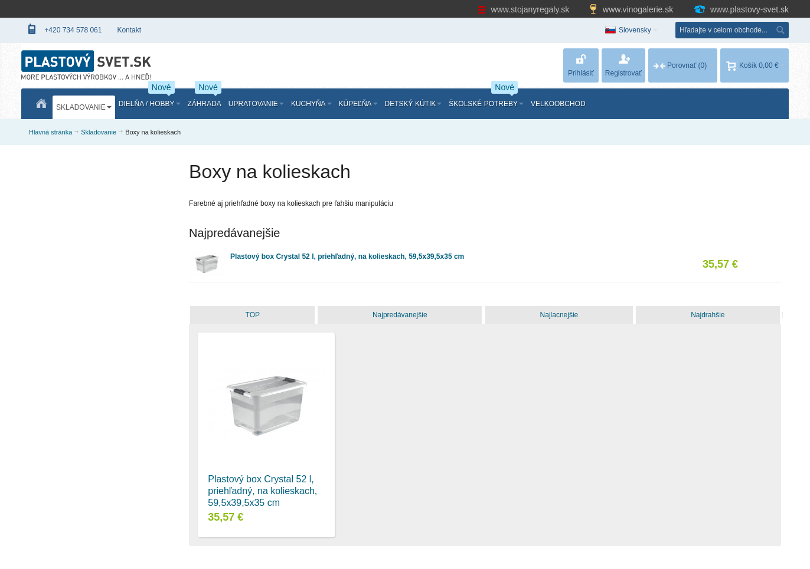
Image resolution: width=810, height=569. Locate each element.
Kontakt (129, 30)
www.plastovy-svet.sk (741, 9)
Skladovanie (98, 132)
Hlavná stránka (50, 132)
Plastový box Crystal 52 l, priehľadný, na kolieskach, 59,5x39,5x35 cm (347, 256)
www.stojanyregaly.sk (525, 9)
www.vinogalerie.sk (632, 9)
